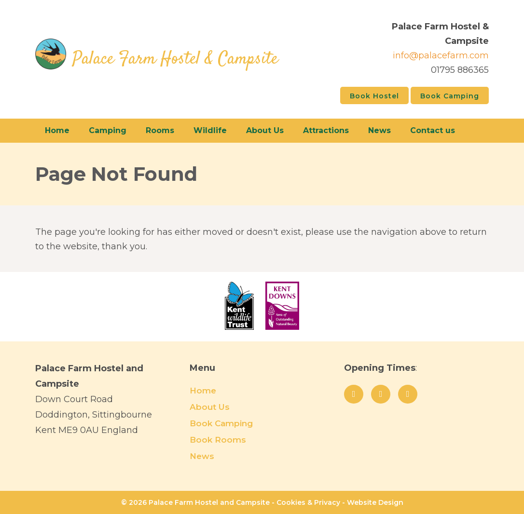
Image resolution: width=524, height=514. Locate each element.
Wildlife (210, 130)
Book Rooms (218, 440)
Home (57, 130)
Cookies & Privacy (308, 502)
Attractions (326, 130)
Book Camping (449, 96)
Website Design (375, 502)
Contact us (432, 130)
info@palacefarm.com (441, 55)
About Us (265, 130)
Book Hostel (374, 96)
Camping (107, 130)
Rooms (160, 130)
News (379, 130)
